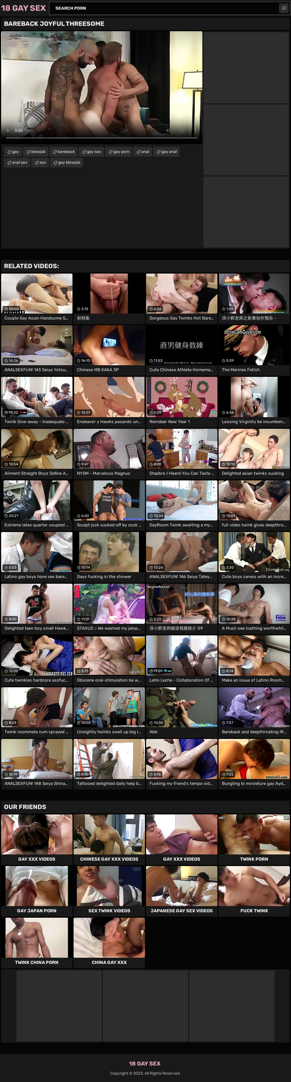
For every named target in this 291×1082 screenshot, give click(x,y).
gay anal (169, 151)
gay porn (121, 151)
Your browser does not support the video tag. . (101, 87)
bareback (66, 151)
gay (15, 151)
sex (43, 162)
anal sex (19, 162)
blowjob (38, 151)
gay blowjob (69, 162)
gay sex (94, 151)
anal (145, 151)
